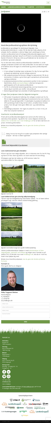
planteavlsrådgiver (23, 83)
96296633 (6, 297)
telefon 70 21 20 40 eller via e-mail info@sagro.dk (17, 121)
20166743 (6, 299)
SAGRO (3, 7)
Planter (30, 7)
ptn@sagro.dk (7, 300)
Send (25, 322)
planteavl (14, 252)
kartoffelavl (21, 252)
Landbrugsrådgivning (16, 7)
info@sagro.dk (28, 254)
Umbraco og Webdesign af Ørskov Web (39, 421)
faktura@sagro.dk (28, 386)
